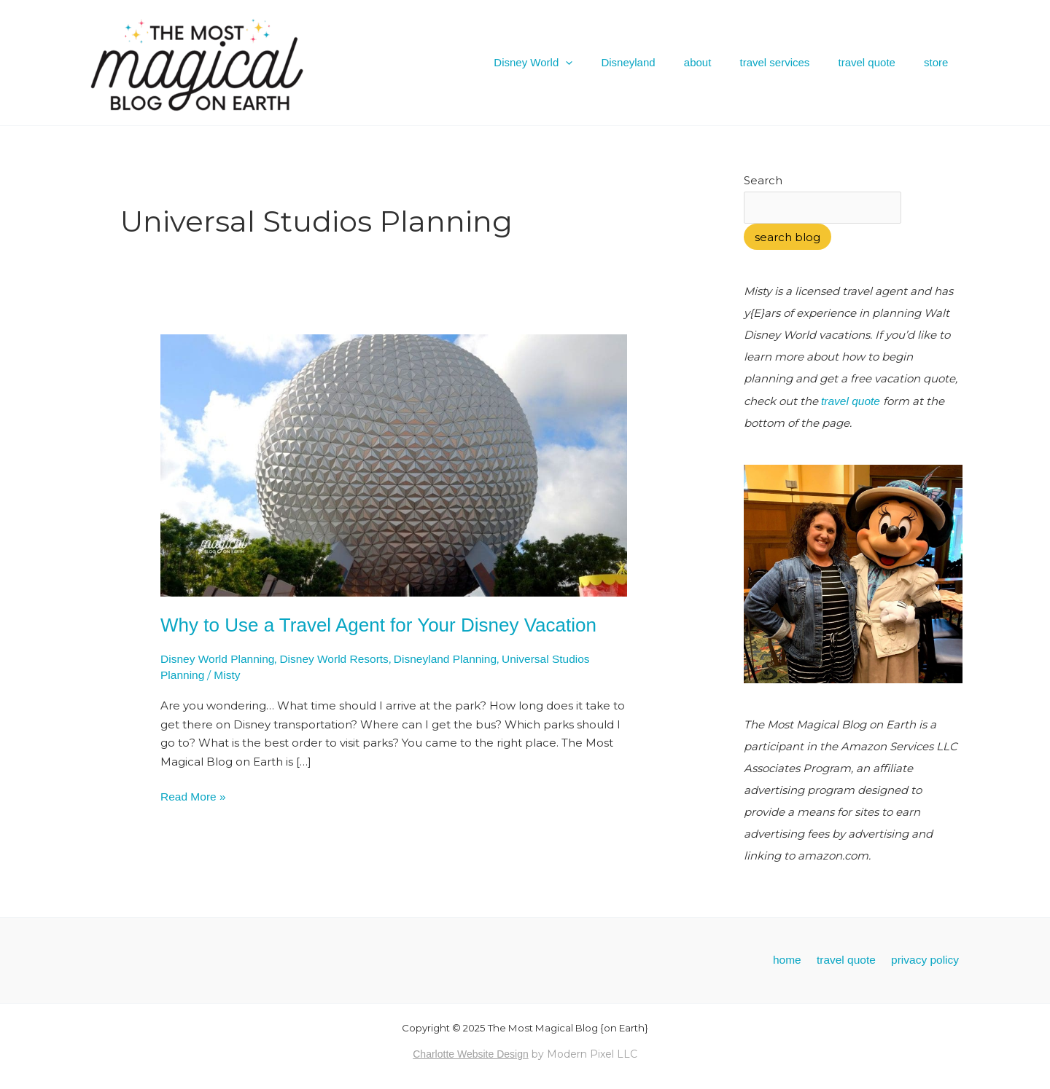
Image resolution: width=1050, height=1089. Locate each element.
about (721, 62)
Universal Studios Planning (556, 659)
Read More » (192, 794)
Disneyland (658, 62)
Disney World (570, 62)
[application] (603, 62)
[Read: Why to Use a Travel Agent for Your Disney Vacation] (393, 464)
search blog (787, 236)
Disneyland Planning (436, 659)
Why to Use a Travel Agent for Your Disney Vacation (378, 625)
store (940, 62)
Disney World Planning (215, 659)
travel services (791, 62)
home (804, 958)
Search (763, 180)
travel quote (876, 62)
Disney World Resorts (329, 659)
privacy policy (929, 958)
